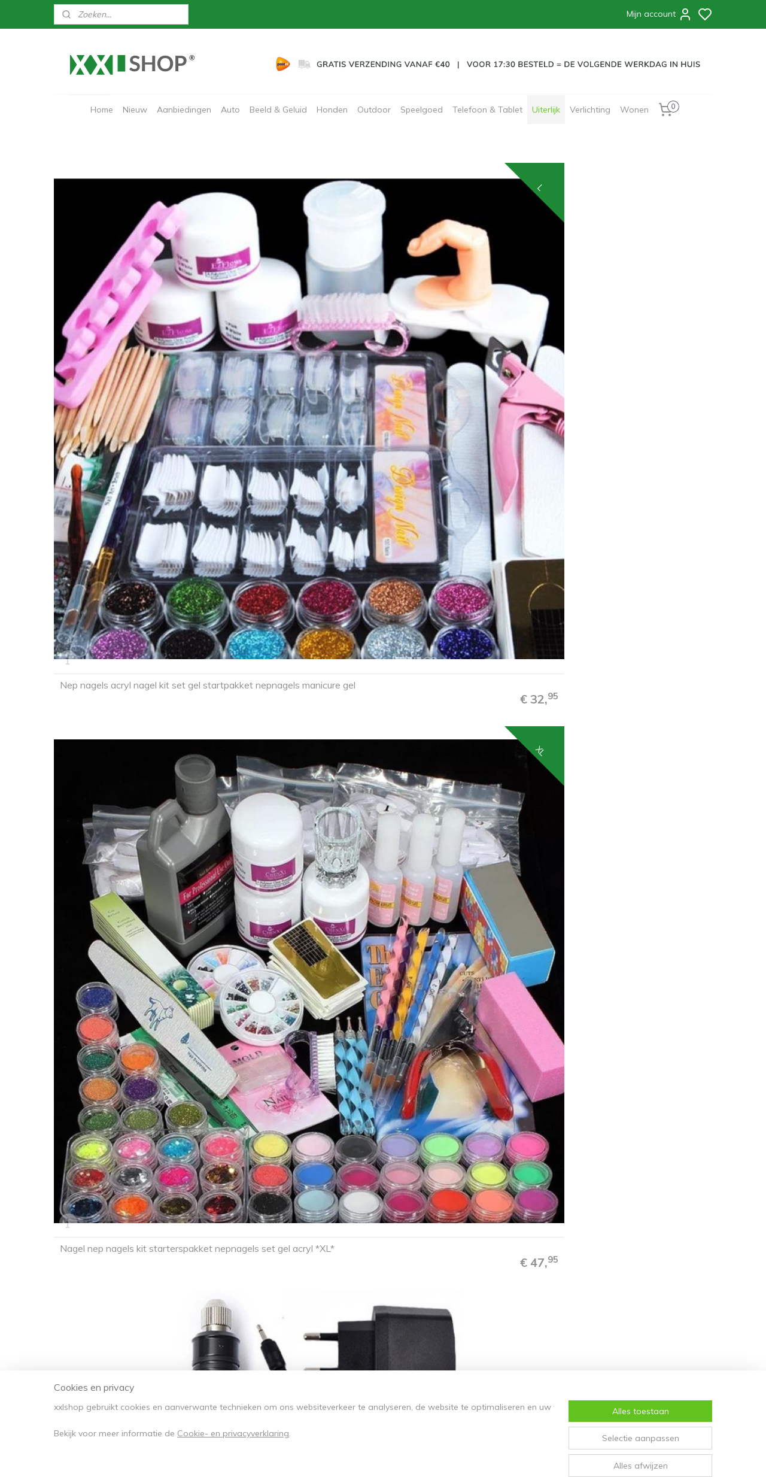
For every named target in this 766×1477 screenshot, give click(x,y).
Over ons (207, 1267)
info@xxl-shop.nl (105, 1355)
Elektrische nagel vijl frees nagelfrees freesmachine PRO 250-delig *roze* (625, 949)
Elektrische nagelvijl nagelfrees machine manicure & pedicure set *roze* (631, 740)
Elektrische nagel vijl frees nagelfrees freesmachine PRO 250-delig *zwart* (124, 949)
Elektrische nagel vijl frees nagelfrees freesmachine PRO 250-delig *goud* (124, 1158)
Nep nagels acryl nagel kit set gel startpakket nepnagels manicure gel (130, 322)
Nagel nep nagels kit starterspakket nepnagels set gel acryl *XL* (297, 322)
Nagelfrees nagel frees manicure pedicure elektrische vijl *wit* (630, 326)
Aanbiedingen (184, 109)
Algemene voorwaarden (236, 1280)
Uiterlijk (546, 109)
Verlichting (590, 109)
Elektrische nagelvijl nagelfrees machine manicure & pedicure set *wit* (297, 740)
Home (101, 109)
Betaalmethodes (89, 1292)
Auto (230, 109)
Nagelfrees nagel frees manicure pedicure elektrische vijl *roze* (296, 535)
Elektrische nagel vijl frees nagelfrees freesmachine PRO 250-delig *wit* (291, 949)
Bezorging (78, 1305)
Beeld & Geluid (278, 109)
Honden (332, 109)
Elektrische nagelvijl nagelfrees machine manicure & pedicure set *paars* (464, 740)
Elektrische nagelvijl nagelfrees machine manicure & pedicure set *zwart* (130, 740)
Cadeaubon (212, 1317)
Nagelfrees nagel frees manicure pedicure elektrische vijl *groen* (630, 535)
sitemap (418, 1455)
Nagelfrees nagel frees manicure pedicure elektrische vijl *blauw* (463, 535)
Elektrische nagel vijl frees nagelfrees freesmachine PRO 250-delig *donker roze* (458, 949)
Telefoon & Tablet (487, 109)
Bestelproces (83, 1280)
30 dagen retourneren (100, 1317)
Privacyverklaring (223, 1292)
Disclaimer (210, 1305)
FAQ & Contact (86, 1267)
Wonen (634, 109)
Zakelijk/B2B (214, 1330)
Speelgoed (421, 109)
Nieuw (135, 109)
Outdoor (374, 109)
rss (441, 1455)
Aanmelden (355, 1309)
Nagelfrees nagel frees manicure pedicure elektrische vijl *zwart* (463, 326)
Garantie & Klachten (96, 1330)
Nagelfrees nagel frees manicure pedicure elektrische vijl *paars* (129, 535)
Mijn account (659, 14)
